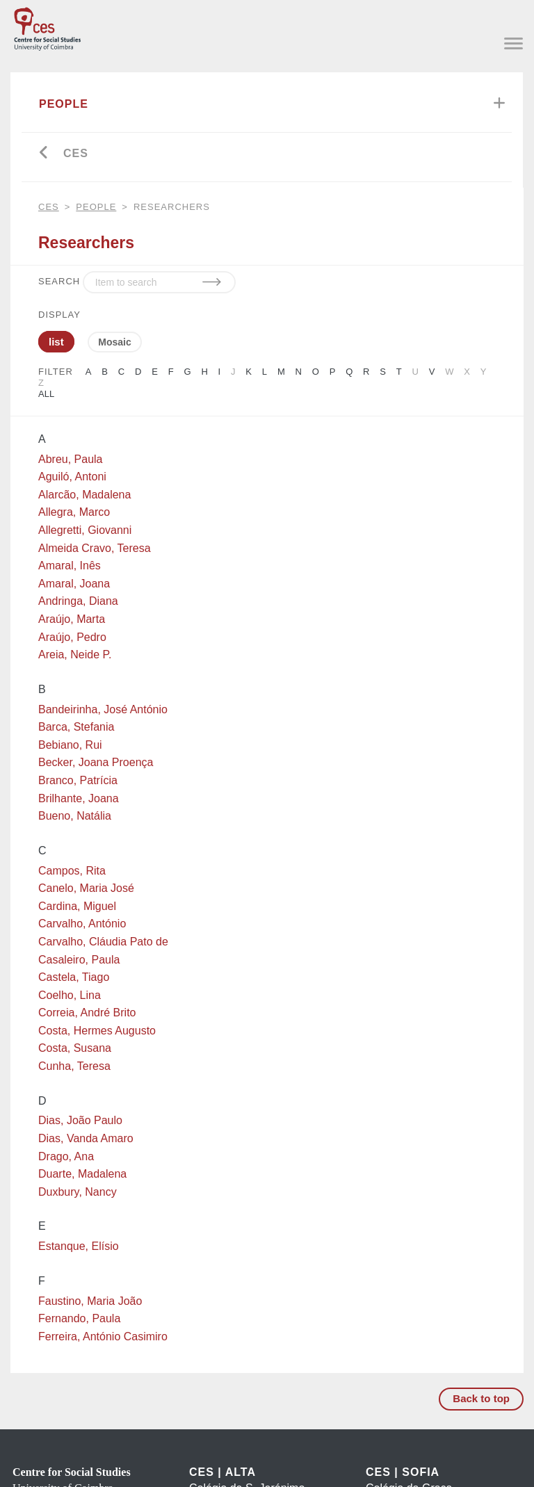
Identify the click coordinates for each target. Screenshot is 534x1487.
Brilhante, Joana (78, 798)
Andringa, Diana (78, 601)
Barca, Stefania (76, 727)
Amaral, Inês (69, 565)
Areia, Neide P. (75, 654)
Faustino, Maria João (90, 1301)
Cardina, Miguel (77, 906)
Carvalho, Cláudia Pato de (103, 942)
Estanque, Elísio (78, 1246)
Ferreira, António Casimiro (103, 1336)
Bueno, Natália (74, 816)
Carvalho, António (82, 923)
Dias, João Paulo (80, 1120)
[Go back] (44, 154)
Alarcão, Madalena (84, 495)
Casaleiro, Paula (79, 960)
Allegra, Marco (74, 512)
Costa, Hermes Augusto (97, 1031)
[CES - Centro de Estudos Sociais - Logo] (47, 26)
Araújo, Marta (71, 619)
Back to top (481, 1398)
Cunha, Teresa (74, 1066)
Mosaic (114, 342)
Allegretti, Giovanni (84, 530)
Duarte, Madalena (82, 1174)
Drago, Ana (66, 1156)
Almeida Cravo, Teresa (94, 548)
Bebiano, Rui (70, 745)
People (63, 104)
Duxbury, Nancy (77, 1192)
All (46, 394)
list (56, 342)
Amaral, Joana (74, 584)
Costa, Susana (74, 1048)
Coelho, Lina (69, 995)
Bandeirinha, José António (103, 709)
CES (75, 153)
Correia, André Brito (87, 1012)
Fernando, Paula (79, 1318)
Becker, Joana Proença (95, 762)
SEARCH (59, 281)
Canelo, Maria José (86, 888)
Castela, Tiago (73, 977)
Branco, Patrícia (78, 780)
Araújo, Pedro (72, 637)
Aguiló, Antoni (72, 476)
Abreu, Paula (70, 459)
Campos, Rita (72, 871)
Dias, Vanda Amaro (86, 1138)
